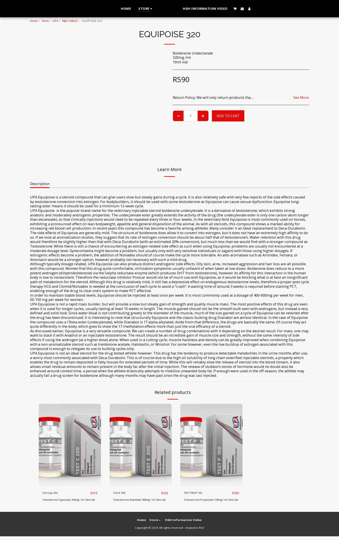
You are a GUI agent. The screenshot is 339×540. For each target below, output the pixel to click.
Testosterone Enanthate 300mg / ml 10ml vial (140, 501)
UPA (55, 21)
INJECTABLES (70, 21)
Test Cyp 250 (52, 492)
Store (45, 21)
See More (301, 97)
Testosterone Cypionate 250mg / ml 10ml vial (69, 501)
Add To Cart (228, 115)
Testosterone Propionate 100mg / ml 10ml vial (208, 501)
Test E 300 (121, 492)
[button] (243, 9)
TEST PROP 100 (196, 492)
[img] (70, 445)
